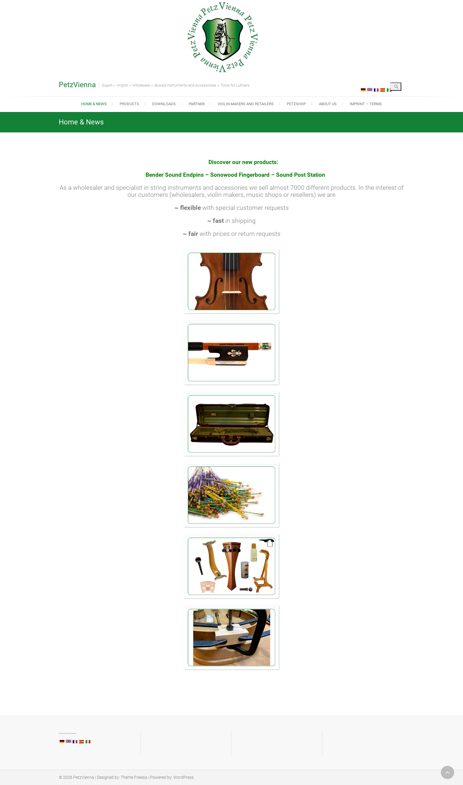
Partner (197, 104)
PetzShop (296, 104)
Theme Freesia (134, 777)
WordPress (183, 777)
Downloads (164, 104)
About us (328, 104)
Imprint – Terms (366, 104)
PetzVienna (77, 84)
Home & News (94, 104)
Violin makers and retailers (246, 104)
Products (129, 104)
